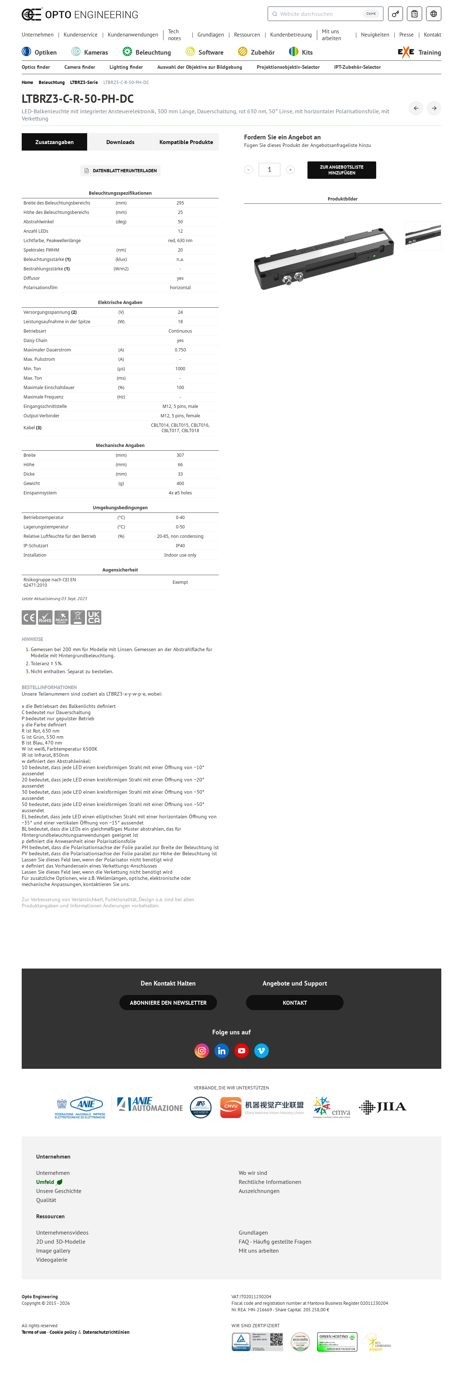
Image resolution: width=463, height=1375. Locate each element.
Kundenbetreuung (291, 34)
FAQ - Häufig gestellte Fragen (275, 1241)
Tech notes (174, 35)
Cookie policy (63, 1332)
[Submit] (274, 14)
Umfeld (48, 1181)
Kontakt (432, 34)
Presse (406, 34)
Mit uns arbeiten (331, 35)
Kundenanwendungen (133, 34)
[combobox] (325, 14)
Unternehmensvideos (62, 1232)
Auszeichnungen (259, 1190)
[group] (423, 236)
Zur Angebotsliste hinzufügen (342, 170)
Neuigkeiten (375, 34)
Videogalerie (51, 1259)
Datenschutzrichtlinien (106, 1332)
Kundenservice (81, 34)
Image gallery (53, 1250)
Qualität (46, 1199)
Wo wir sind (253, 1172)
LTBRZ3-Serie (84, 82)
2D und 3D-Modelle (60, 1241)
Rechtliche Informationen (270, 1181)
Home (27, 82)
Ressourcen (247, 34)
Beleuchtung (52, 82)
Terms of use (34, 1332)
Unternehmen (38, 34)
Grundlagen (210, 34)
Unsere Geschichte (58, 1190)
